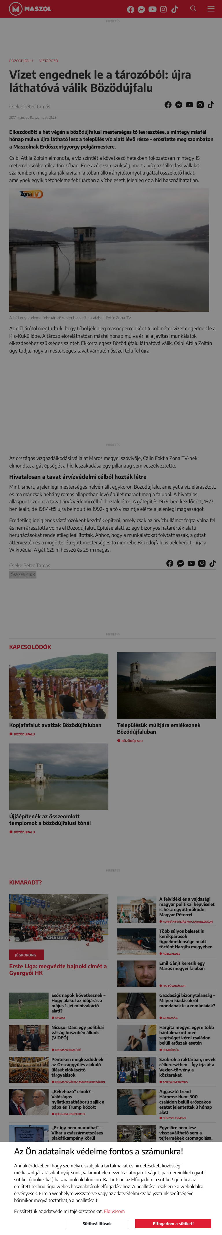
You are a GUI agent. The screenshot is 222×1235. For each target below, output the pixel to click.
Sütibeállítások (97, 1223)
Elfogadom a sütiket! (173, 1223)
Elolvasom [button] (114, 1211)
